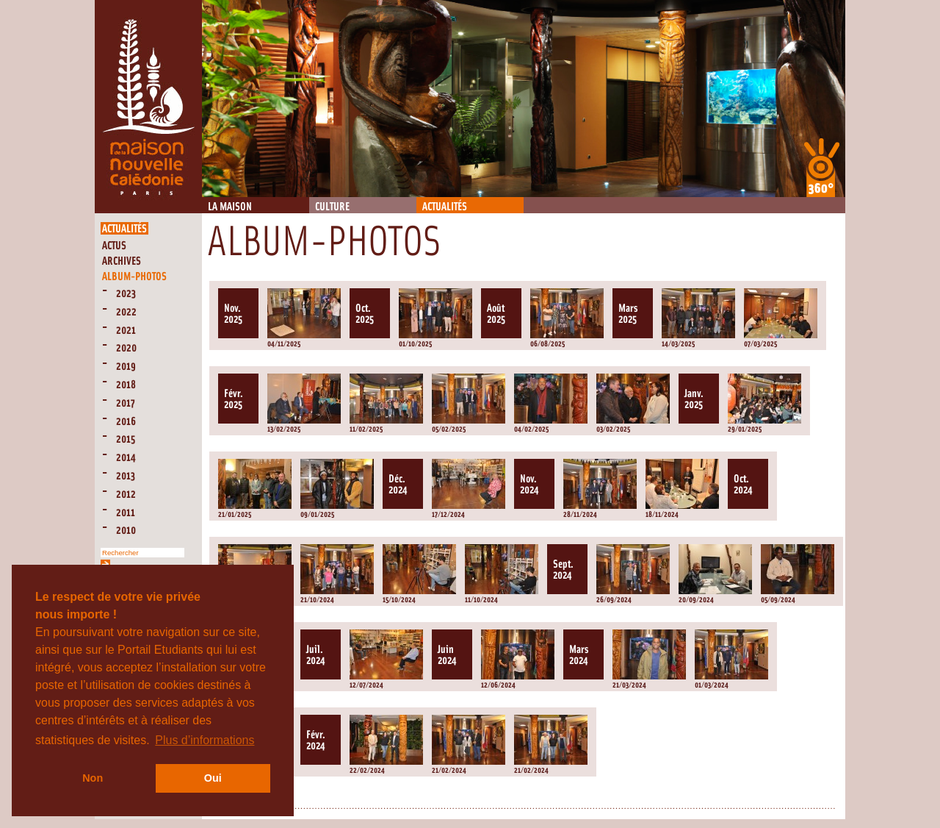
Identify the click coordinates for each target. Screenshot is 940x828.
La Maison (230, 207)
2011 (125, 512)
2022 (126, 312)
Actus (114, 245)
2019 (126, 366)
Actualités (444, 207)
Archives (121, 261)
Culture (332, 207)
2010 (126, 530)
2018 (126, 384)
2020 (126, 348)
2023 (126, 293)
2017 (125, 403)
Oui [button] (213, 778)
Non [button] (92, 778)
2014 (126, 457)
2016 (126, 421)
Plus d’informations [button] (204, 740)
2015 (125, 439)
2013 (125, 476)
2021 (126, 330)
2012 (126, 494)
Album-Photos (134, 276)
